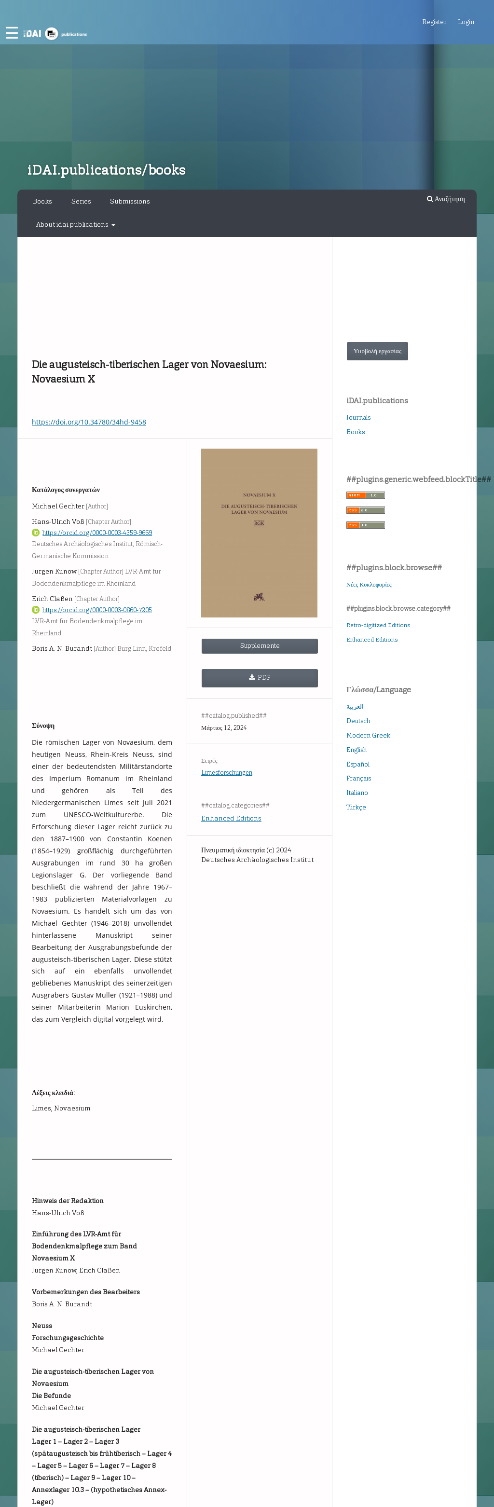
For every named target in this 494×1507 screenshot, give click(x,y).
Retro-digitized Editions (378, 625)
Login (466, 22)
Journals (358, 417)
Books (42, 201)
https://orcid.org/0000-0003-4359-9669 (97, 533)
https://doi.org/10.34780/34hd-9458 (89, 421)
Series (81, 201)
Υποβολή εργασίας (377, 351)
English (356, 750)
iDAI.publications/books (106, 170)
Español (358, 764)
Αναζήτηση (446, 199)
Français (358, 778)
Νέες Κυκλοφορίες (369, 585)
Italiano (357, 793)
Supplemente (260, 646)
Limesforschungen (226, 772)
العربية (355, 706)
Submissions (130, 201)
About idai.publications (73, 224)
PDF (263, 677)
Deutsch (358, 721)
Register (434, 22)
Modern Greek (368, 735)
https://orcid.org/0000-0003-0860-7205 (97, 610)
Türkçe (356, 807)
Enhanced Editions (231, 818)
